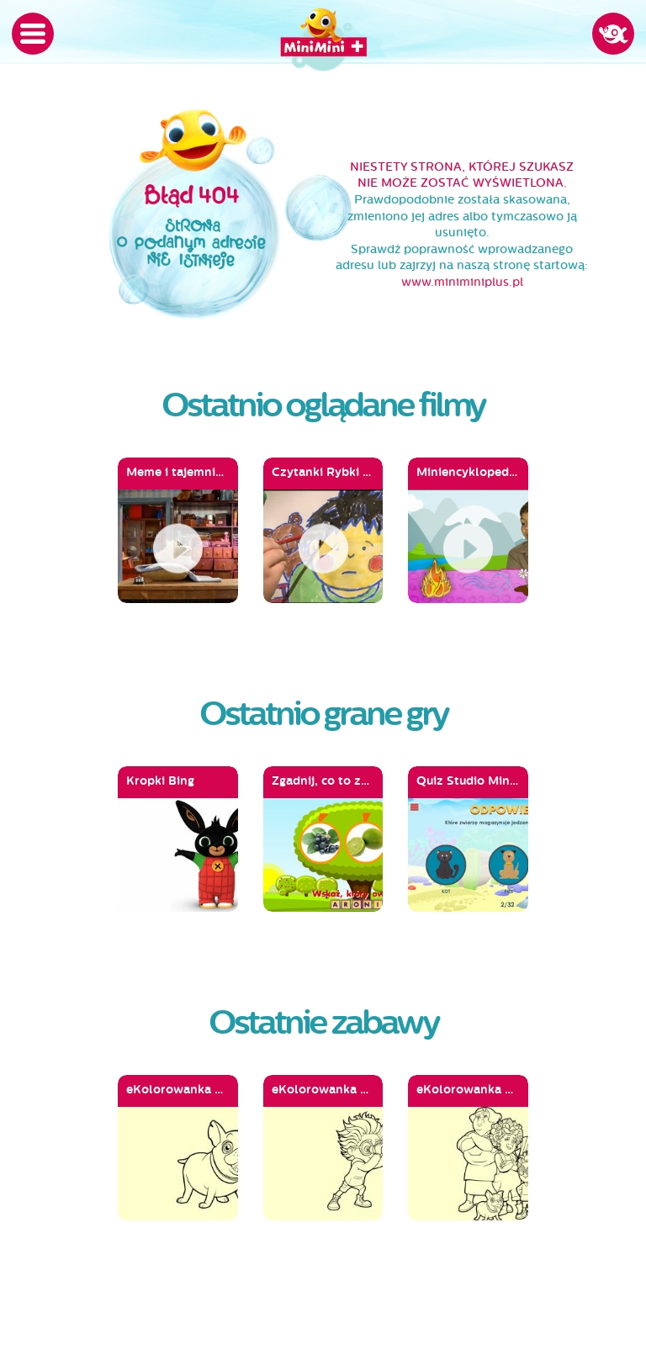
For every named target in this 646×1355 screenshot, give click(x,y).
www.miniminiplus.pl (462, 282)
